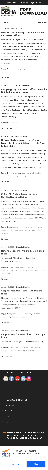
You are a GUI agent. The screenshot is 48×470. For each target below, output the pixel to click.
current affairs (14, 69)
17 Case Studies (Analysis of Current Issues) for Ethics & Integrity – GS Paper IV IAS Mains (23, 143)
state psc (15, 323)
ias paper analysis (29, 173)
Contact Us (23, 2)
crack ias (30, 273)
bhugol (11, 353)
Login (32, 2)
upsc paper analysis (27, 176)
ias (23, 69)
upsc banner (30, 236)
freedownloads (7, 276)
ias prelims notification (32, 233)
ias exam (29, 69)
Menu (5, 22)
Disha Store (11, 2)
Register (39, 2)
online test (5, 323)
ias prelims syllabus (9, 236)
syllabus (9, 279)
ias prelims (17, 233)
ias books (16, 320)
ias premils (39, 69)
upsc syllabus (29, 357)
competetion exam (16, 273)
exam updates (22, 353)
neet (37, 276)
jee (31, 276)
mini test (36, 320)
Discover (6, 78)
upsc (3, 72)
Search (42, 22)
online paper (11, 176)
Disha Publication (23, 29)
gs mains (12, 173)
